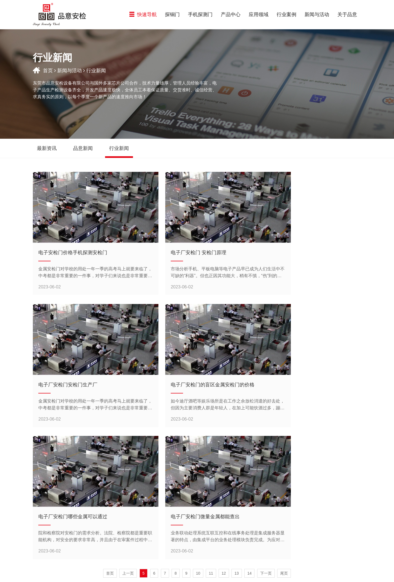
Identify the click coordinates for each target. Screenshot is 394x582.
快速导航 (143, 14)
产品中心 (231, 14)
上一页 (128, 445)
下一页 (266, 445)
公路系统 (206, 511)
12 (224, 445)
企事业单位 (206, 524)
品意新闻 (294, 505)
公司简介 (339, 498)
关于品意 (347, 14)
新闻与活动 (317, 14)
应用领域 (258, 14)
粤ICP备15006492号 (236, 574)
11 (211, 445)
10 (198, 445)
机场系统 (206, 518)
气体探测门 (161, 511)
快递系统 (206, 505)
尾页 (284, 445)
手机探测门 (200, 14)
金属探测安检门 (161, 529)
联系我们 (339, 518)
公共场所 (206, 537)
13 (236, 445)
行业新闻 (294, 511)
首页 (48, 70)
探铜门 (172, 14)
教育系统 (206, 531)
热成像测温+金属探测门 (161, 520)
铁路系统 (206, 498)
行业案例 (286, 14)
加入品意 (339, 511)
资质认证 (339, 505)
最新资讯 (294, 498)
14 (249, 445)
